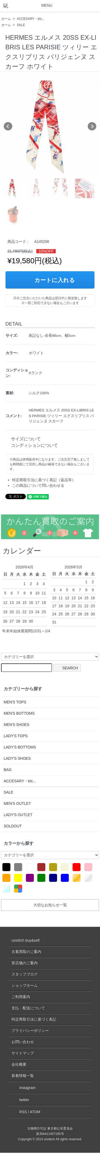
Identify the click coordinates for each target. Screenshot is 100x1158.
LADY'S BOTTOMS (20, 747)
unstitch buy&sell (25, 940)
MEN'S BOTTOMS (19, 713)
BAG (8, 770)
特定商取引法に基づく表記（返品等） (43, 480)
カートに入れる (50, 280)
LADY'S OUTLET (18, 815)
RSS (19, 1112)
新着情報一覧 (22, 1075)
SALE (21, 25)
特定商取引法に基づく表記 (33, 1019)
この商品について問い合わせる (38, 485)
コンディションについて (32, 445)
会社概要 (18, 1064)
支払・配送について (28, 1008)
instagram (23, 1087)
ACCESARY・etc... (31, 19)
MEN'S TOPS (15, 702)
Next (92, 126)
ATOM (35, 1112)
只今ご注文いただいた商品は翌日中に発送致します (50, 298)
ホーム (6, 19)
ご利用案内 (20, 997)
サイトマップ (22, 1053)
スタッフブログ (24, 974)
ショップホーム (24, 985)
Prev (8, 126)
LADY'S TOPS (16, 736)
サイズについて (24, 439)
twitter (20, 1099)
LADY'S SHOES (17, 758)
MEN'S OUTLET (17, 803)
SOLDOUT (13, 826)
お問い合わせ (22, 1042)
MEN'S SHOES (16, 724)
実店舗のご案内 (24, 963)
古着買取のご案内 (26, 951)
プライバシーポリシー (30, 1030)
